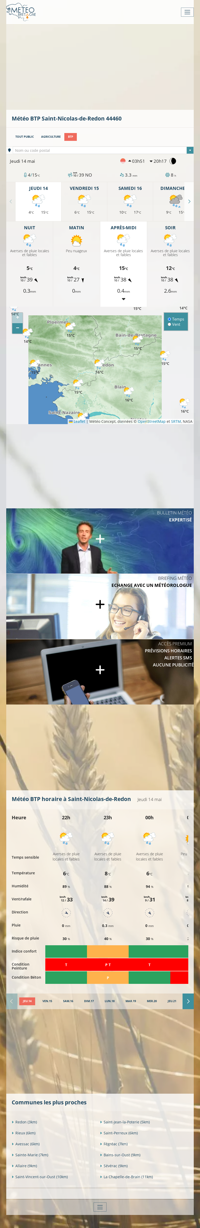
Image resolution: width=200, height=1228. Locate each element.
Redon (24, 1121)
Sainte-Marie (30, 1154)
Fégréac (114, 1143)
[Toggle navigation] (187, 12)
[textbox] (103, 150)
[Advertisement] (106, 66)
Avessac (26, 1143)
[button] (27, 336)
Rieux (23, 1132)
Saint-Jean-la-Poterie (125, 1121)
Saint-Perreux (119, 1132)
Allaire (24, 1165)
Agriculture (51, 137)
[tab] (27, 1001)
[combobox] (103, 150)
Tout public (24, 137)
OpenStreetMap (152, 421)
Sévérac (114, 1165)
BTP (70, 137)
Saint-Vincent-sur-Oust (40, 1176)
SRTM (176, 421)
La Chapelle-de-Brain (126, 1176)
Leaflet (77, 421)
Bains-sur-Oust (120, 1154)
